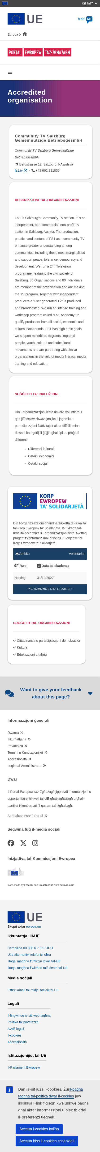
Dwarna (13, 733)
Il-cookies (15, 1035)
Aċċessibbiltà (17, 759)
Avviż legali (16, 1029)
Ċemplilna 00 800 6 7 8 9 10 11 (31, 948)
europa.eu (33, 926)
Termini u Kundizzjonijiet (25, 752)
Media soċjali (20, 978)
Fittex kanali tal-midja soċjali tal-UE (33, 990)
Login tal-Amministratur (25, 766)
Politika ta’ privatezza (23, 1022)
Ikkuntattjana (17, 739)
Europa (13, 34)
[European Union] (25, 921)
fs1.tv (19, 170)
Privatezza (15, 746)
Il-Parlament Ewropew (24, 1067)
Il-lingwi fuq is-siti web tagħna (29, 1015)
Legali (13, 1004)
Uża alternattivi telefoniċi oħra (29, 954)
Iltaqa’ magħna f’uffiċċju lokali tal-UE (34, 961)
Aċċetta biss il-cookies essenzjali (46, 1141)
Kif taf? (90, 3)
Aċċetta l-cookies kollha (39, 1129)
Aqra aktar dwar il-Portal (25, 816)
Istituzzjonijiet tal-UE (27, 1056)
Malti (85, 18)
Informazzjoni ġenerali (28, 720)
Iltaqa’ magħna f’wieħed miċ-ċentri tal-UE (38, 968)
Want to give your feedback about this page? (49, 693)
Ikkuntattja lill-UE (24, 936)
